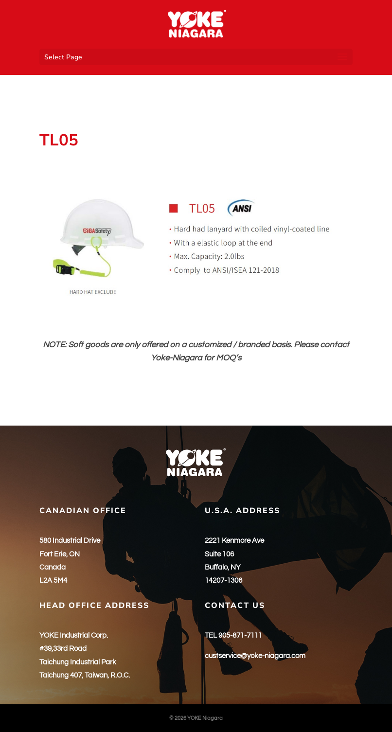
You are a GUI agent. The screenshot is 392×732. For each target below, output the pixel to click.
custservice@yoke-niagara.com (255, 656)
